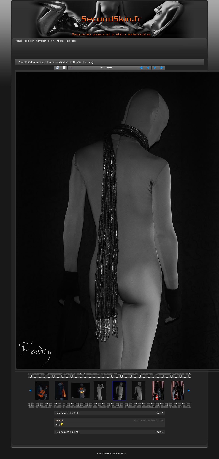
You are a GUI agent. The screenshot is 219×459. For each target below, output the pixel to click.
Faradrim (59, 62)
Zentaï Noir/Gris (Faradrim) (79, 62)
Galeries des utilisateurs (40, 62)
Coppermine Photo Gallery (116, 453)
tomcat (59, 420)
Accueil (22, 62)
